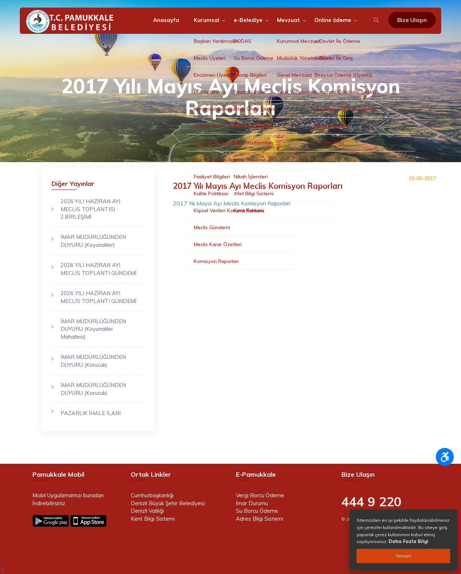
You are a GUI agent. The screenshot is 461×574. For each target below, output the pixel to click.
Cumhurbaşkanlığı (152, 495)
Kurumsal (206, 20)
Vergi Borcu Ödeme (260, 495)
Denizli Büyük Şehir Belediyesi (168, 503)
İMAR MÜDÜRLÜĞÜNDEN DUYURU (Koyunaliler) (93, 240)
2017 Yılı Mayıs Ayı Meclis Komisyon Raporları (231, 203)
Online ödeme (332, 20)
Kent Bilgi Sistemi (153, 518)
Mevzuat (288, 20)
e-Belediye (248, 20)
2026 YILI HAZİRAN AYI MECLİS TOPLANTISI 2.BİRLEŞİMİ (90, 209)
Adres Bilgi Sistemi (259, 518)
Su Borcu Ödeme (257, 510)
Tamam (403, 556)
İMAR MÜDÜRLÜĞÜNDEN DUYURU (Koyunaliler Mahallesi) (93, 329)
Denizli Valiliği (147, 510)
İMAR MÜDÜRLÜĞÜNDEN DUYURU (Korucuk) (93, 360)
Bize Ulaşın (412, 19)
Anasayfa (166, 20)
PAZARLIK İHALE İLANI (91, 413)
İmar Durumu (252, 503)
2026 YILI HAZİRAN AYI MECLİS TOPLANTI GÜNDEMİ (98, 269)
